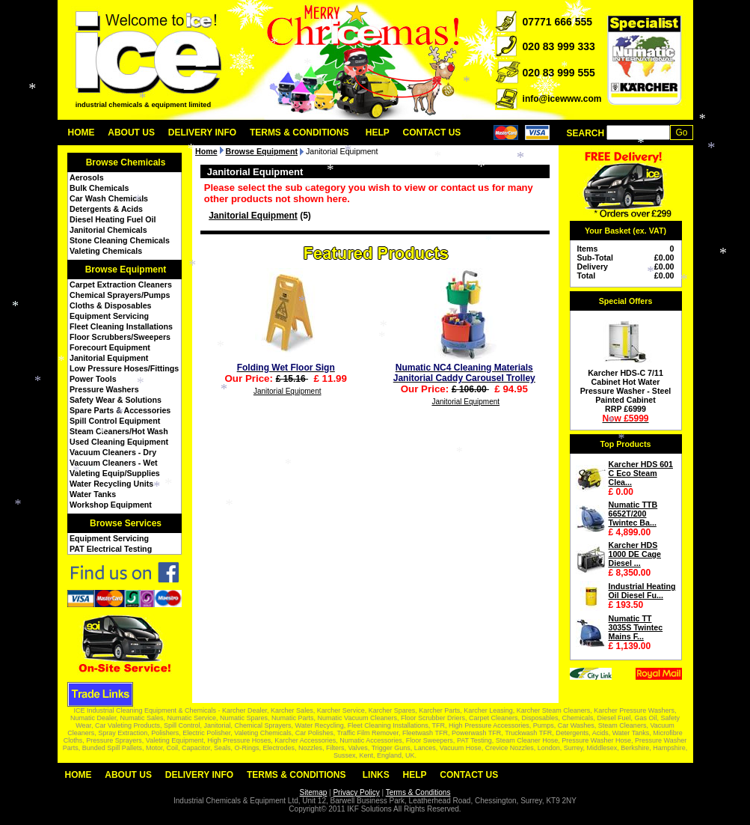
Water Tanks (93, 494)
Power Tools (93, 378)
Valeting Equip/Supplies (115, 473)
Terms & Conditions (299, 132)
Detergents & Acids (106, 208)
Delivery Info (202, 132)
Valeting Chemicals (106, 250)
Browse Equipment (126, 269)
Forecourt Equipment (110, 347)
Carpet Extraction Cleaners (121, 284)
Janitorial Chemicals (108, 229)
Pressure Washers (104, 389)
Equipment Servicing (109, 315)
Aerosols (87, 177)
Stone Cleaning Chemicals (120, 240)
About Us (131, 132)
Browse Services (126, 523)
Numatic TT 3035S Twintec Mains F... (636, 627)
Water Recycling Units (111, 483)
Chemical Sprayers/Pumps (120, 294)
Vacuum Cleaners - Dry (113, 452)
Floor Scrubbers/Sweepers (120, 336)
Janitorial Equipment (109, 357)
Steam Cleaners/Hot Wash (119, 431)
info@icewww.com (562, 99)
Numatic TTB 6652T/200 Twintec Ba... (633, 513)
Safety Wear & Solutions (116, 399)
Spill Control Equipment (115, 420)
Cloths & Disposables (111, 305)
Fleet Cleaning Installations (121, 326)
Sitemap (314, 792)
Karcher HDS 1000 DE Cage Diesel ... (635, 554)
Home (81, 132)
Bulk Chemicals (99, 187)
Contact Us (432, 132)
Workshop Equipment (111, 504)
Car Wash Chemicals (109, 198)
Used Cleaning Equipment (119, 441)
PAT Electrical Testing (111, 548)
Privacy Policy (356, 792)
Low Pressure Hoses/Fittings (124, 368)
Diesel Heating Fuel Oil (113, 219)
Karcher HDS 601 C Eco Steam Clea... (641, 473)
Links (376, 775)
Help (378, 132)
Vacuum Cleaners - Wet (114, 462)
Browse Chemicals (126, 162)
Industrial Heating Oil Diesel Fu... (642, 591)
